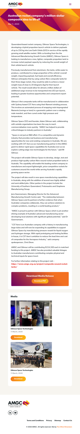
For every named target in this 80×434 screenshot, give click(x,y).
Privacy (49, 420)
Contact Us (67, 420)
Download (18, 337)
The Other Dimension (64, 427)
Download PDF (40, 281)
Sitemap (57, 420)
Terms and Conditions (35, 420)
